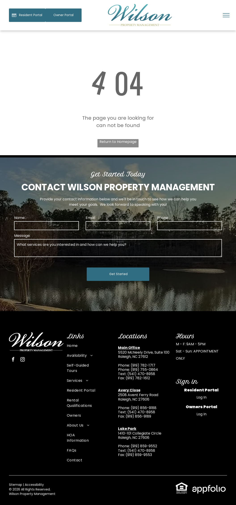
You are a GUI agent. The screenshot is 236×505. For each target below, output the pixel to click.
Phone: (163, 217)
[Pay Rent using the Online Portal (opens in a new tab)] (27, 15)
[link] (63, 15)
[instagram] (22, 360)
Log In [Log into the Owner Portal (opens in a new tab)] (201, 414)
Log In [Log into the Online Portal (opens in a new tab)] (201, 397)
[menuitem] (81, 348)
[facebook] (13, 360)
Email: (91, 217)
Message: (22, 235)
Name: (19, 217)
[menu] (226, 15)
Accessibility (34, 484)
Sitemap (15, 484)
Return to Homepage (118, 141)
